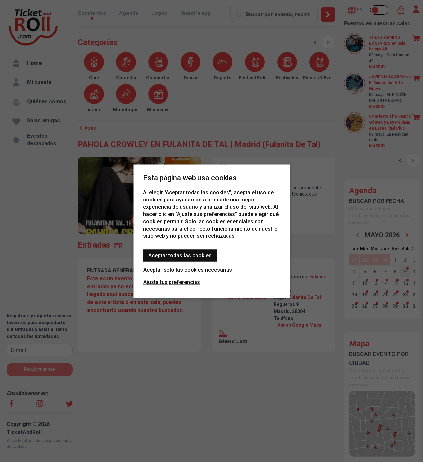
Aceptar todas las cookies (180, 255)
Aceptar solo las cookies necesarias (187, 269)
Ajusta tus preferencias (171, 282)
